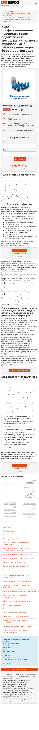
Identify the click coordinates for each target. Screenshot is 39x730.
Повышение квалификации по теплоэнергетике (19, 591)
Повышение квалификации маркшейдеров (18, 558)
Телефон (6, 150)
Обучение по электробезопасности (15, 613)
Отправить (20, 159)
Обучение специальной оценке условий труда (19, 609)
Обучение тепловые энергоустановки (16, 617)
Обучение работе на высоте (12, 605)
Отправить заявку (19, 669)
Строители (6, 527)
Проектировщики (9, 531)
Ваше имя (7, 142)
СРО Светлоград (8, 11)
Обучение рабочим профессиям (14, 562)
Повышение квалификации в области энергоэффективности (16, 571)
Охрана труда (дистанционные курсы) (16, 566)
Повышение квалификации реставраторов (17, 535)
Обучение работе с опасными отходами (17, 626)
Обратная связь (27, 701)
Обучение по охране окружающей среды (17, 582)
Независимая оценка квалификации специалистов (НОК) (15, 631)
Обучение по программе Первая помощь (17, 601)
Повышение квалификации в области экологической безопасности (16, 549)
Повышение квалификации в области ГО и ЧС (18, 554)
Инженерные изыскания (11, 539)
